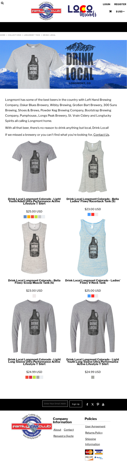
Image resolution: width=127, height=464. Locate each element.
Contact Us (101, 134)
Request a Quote (63, 436)
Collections (14, 35)
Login (106, 4)
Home (2, 35)
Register (120, 4)
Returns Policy (94, 432)
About (57, 429)
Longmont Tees (32, 35)
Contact (69, 429)
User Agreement (95, 426)
